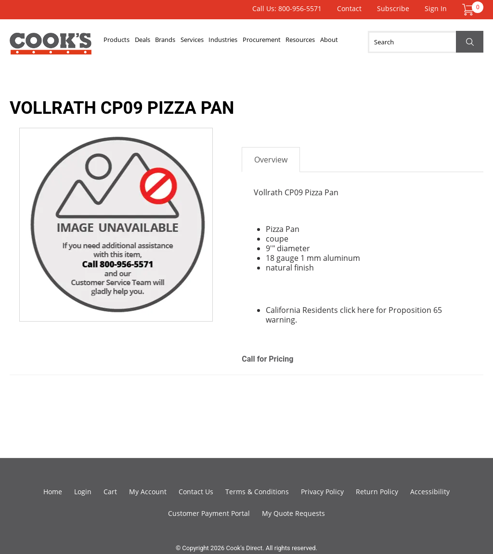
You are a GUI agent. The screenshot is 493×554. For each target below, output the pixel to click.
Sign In (436, 8)
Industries (246, 42)
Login (82, 491)
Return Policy (377, 491)
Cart (110, 491)
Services (209, 42)
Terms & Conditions (257, 491)
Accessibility (430, 491)
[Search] (425, 42)
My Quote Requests (293, 513)
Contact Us (196, 491)
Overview (270, 159)
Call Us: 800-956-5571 (287, 8)
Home (52, 491)
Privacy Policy (322, 491)
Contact (349, 8)
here (365, 310)
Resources (333, 42)
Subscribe (393, 8)
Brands (178, 42)
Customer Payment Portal (209, 513)
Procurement (290, 42)
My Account (148, 491)
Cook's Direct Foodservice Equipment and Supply (50, 47)
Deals (150, 42)
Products (119, 42)
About (367, 42)
